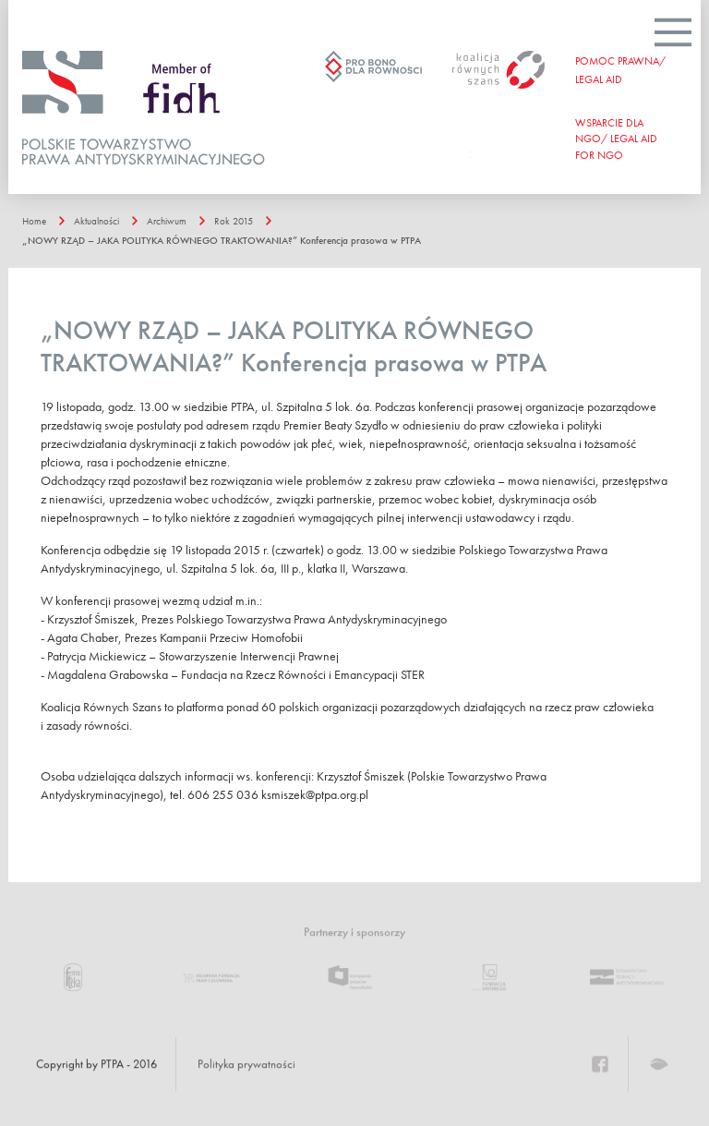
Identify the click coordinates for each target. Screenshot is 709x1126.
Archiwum (166, 220)
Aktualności (96, 220)
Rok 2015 (233, 220)
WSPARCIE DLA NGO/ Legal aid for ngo (616, 138)
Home (34, 220)
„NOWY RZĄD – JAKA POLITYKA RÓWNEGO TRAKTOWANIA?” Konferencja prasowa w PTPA (221, 240)
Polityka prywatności (246, 1064)
